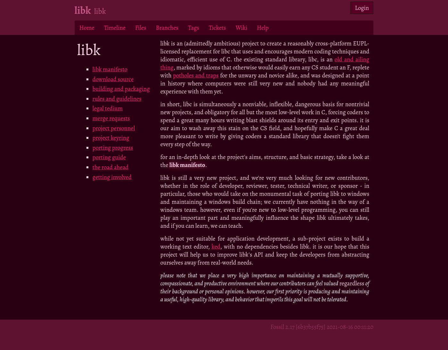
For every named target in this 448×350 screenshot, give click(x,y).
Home (86, 28)
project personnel (114, 128)
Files (140, 28)
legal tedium (108, 108)
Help (262, 28)
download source (113, 79)
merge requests (111, 118)
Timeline (115, 28)
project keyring (111, 138)
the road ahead (111, 167)
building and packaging (121, 89)
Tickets (217, 28)
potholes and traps (196, 75)
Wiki (241, 28)
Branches (167, 28)
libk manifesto (110, 69)
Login (362, 8)
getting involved (112, 177)
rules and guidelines (117, 99)
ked (216, 247)
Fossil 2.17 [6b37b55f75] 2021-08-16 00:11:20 (321, 327)
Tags (193, 28)
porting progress (113, 148)
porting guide (109, 157)
